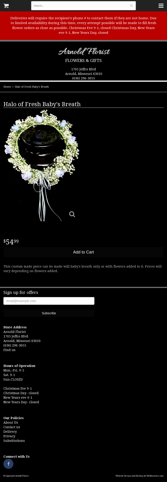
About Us (10, 422)
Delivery (10, 431)
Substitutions (14, 441)
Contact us (11, 427)
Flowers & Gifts (83, 60)
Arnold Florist (83, 52)
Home (7, 86)
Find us (9, 350)
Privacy (9, 436)
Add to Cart (83, 252)
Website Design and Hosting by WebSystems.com (140, 476)
